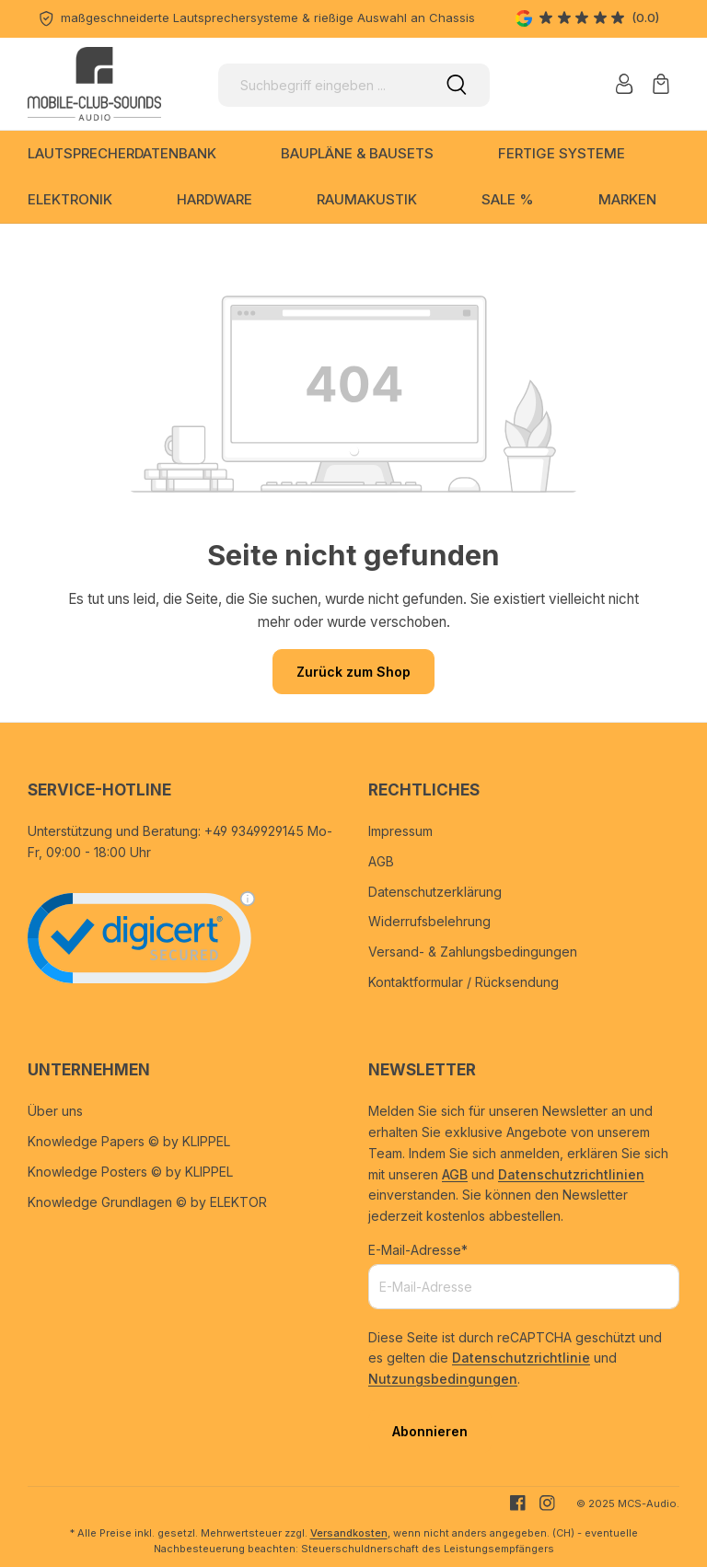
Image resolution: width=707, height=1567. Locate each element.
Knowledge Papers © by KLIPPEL (129, 1141)
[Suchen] (456, 85)
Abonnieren (430, 1431)
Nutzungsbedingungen (442, 1379)
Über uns (55, 1111)
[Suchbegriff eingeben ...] (320, 85)
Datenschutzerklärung (435, 892)
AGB (381, 861)
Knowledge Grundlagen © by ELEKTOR (147, 1202)
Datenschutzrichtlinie (521, 1357)
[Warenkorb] (661, 84)
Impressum (400, 831)
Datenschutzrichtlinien (571, 1174)
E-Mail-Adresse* (418, 1250)
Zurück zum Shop (353, 671)
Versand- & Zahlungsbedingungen (472, 951)
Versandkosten (349, 1532)
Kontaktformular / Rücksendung (463, 982)
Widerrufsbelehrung (429, 921)
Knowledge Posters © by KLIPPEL (130, 1171)
